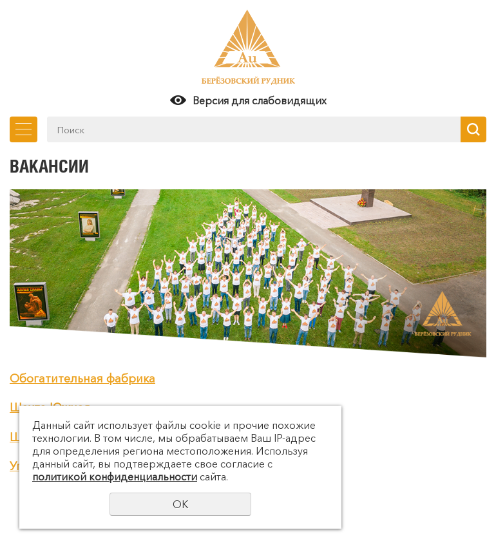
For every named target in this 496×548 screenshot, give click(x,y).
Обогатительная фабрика (82, 379)
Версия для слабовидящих (260, 100)
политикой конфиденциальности (114, 476)
